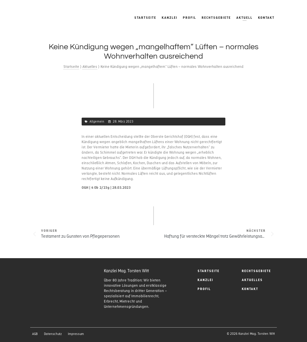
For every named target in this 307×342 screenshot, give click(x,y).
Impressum (76, 334)
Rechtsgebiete (216, 18)
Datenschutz (53, 334)
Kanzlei (169, 18)
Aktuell (244, 18)
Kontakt (266, 18)
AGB (35, 334)
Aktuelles (89, 66)
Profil (189, 18)
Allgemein (96, 121)
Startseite (145, 18)
